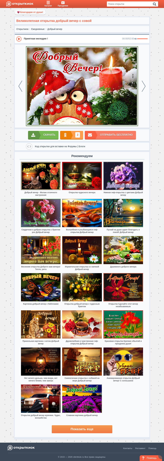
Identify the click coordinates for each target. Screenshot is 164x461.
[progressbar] (142, 39)
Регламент (140, 448)
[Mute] (135, 39)
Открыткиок (22, 29)
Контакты (127, 448)
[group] (82, 38)
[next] (143, 86)
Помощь (152, 448)
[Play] (18, 39)
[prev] (20, 86)
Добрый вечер (54, 29)
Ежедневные (38, 29)
